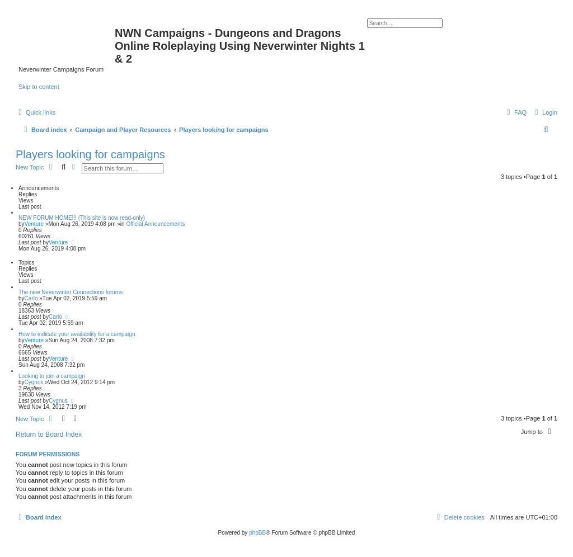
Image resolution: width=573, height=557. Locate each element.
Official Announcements (155, 224)
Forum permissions (47, 454)
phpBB (257, 533)
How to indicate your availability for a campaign (76, 334)
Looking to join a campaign (51, 376)
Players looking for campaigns (90, 154)
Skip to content (38, 86)
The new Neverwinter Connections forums (70, 292)
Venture (34, 224)
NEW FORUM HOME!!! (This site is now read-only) (81, 218)
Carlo (31, 298)
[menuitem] (544, 112)
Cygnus (34, 382)
